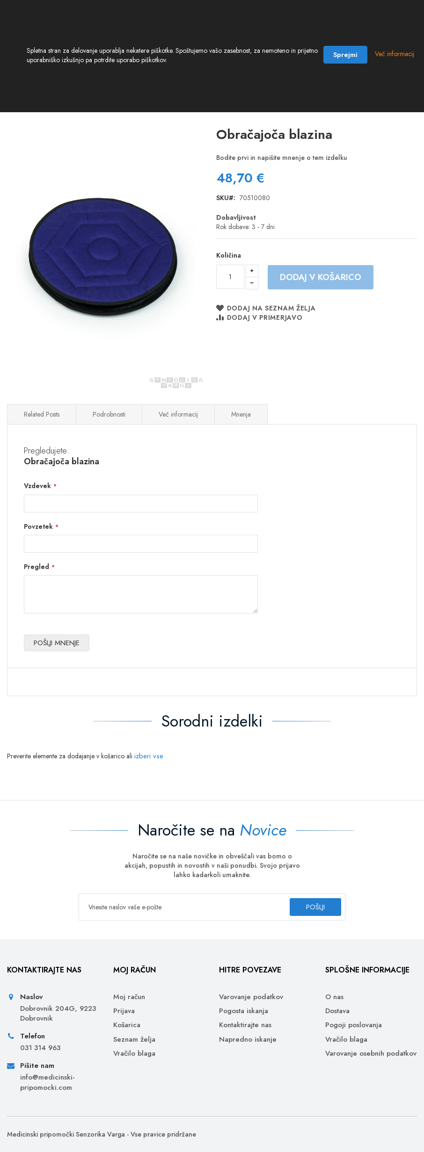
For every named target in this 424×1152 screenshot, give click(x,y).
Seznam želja (134, 1039)
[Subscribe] (307, 907)
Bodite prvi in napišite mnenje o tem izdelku (281, 170)
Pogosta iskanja (243, 1011)
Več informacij (178, 427)
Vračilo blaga (134, 1054)
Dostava (337, 1011)
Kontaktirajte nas (245, 1025)
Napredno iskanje (248, 1039)
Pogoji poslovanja (353, 1025)
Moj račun (129, 997)
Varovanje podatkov (251, 997)
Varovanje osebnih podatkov (371, 1054)
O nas (334, 997)
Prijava (124, 1011)
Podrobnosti (109, 427)
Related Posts (41, 427)
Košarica (126, 1025)
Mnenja (241, 427)
